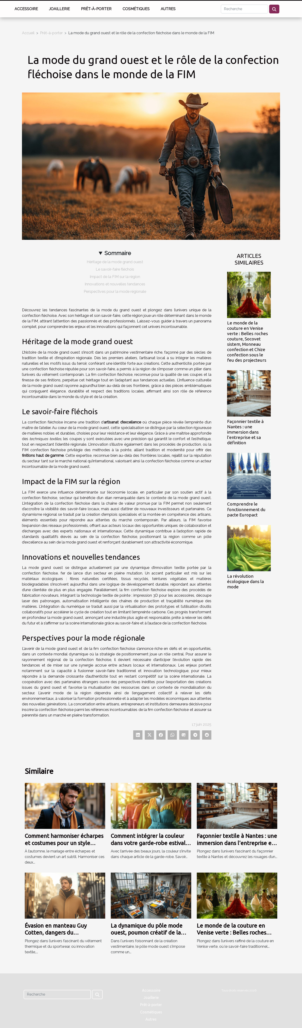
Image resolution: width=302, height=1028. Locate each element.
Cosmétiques (136, 9)
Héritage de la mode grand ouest (115, 262)
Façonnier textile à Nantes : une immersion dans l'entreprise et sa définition (245, 432)
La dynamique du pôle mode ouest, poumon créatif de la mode (146, 933)
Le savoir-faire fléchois (115, 269)
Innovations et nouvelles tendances (115, 284)
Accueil (28, 33)
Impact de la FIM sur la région (115, 277)
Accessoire (26, 9)
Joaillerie (59, 9)
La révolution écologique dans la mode (245, 581)
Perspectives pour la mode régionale (115, 291)
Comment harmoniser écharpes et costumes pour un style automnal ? (64, 843)
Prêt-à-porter (96, 9)
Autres (168, 9)
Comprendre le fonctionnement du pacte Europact (246, 509)
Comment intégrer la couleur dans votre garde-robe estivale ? (150, 843)
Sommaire (118, 253)
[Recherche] (244, 9)
